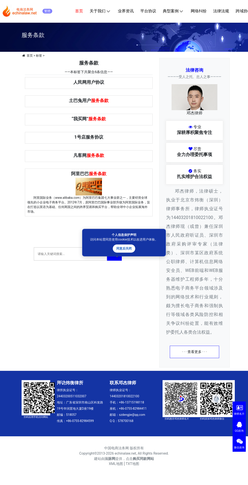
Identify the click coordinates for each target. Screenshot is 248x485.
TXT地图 (132, 464)
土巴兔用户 (89, 100)
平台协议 (148, 11)
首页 (79, 11)
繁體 (47, 11)
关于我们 (100, 11)
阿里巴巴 (88, 173)
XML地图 (116, 464)
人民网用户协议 (88, 82)
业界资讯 (126, 11)
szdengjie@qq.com (132, 414)
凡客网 (88, 155)
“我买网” (89, 118)
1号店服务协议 (88, 137)
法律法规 (221, 11)
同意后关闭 (124, 248)
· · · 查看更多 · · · (194, 352)
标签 (39, 55)
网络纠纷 (199, 11)
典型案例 (173, 11)
